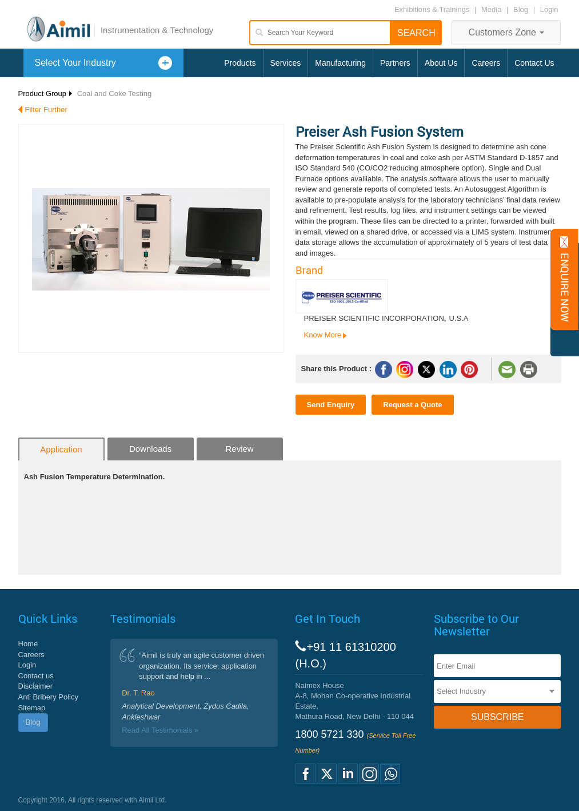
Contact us (36, 675)
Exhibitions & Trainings (432, 9)
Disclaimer (35, 686)
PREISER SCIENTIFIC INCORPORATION (374, 318)
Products (239, 62)
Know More (323, 335)
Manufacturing (340, 62)
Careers (486, 62)
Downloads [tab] (150, 449)
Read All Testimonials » (160, 730)
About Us (441, 62)
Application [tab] (61, 449)
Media (492, 9)
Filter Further (46, 109)
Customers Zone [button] (507, 32)
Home (28, 643)
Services (285, 62)
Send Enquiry (331, 404)
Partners (395, 62)
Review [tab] (240, 449)
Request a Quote (412, 404)
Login (549, 9)
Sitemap (32, 707)
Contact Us (534, 62)
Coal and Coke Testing (114, 93)
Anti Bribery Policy (48, 697)
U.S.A (458, 318)
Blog (520, 9)
